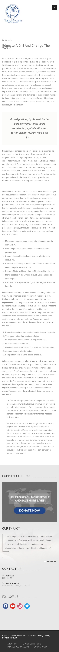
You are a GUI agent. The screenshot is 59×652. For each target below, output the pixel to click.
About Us (11, 644)
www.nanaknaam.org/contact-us (16, 586)
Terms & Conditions (31, 644)
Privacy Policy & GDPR (18, 647)
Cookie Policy (40, 647)
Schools (8, 40)
